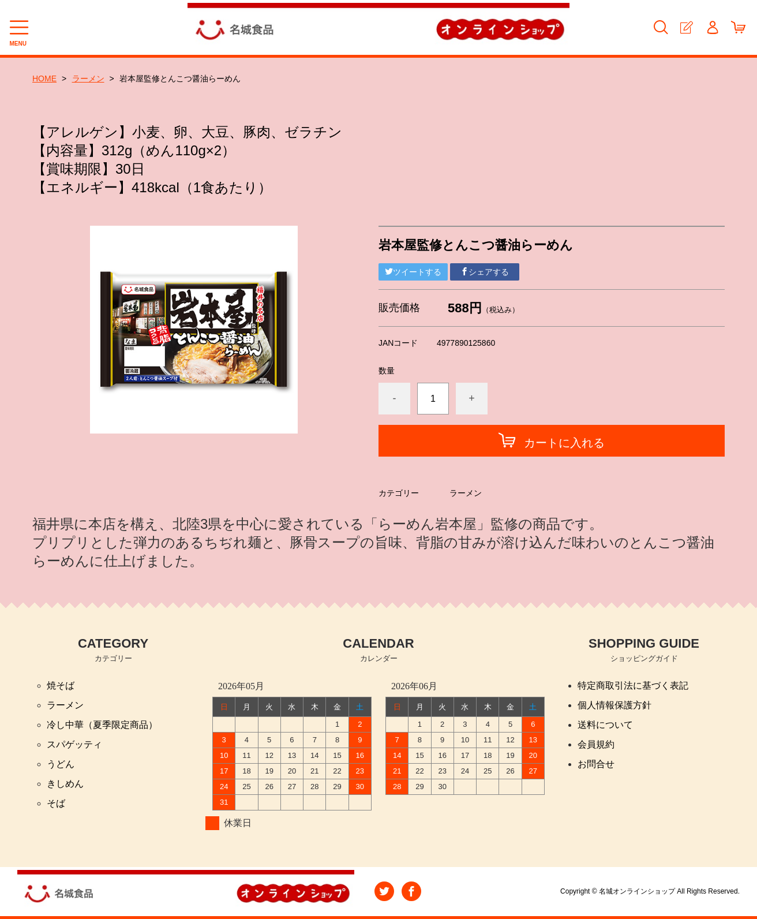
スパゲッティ (74, 744)
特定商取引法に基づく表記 (633, 685)
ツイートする (413, 272)
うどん (60, 764)
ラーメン (88, 78)
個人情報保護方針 (614, 705)
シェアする (484, 272)
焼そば (60, 685)
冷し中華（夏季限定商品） (102, 725)
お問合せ (596, 764)
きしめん (65, 784)
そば (56, 803)
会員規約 (596, 744)
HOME (44, 78)
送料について (605, 725)
